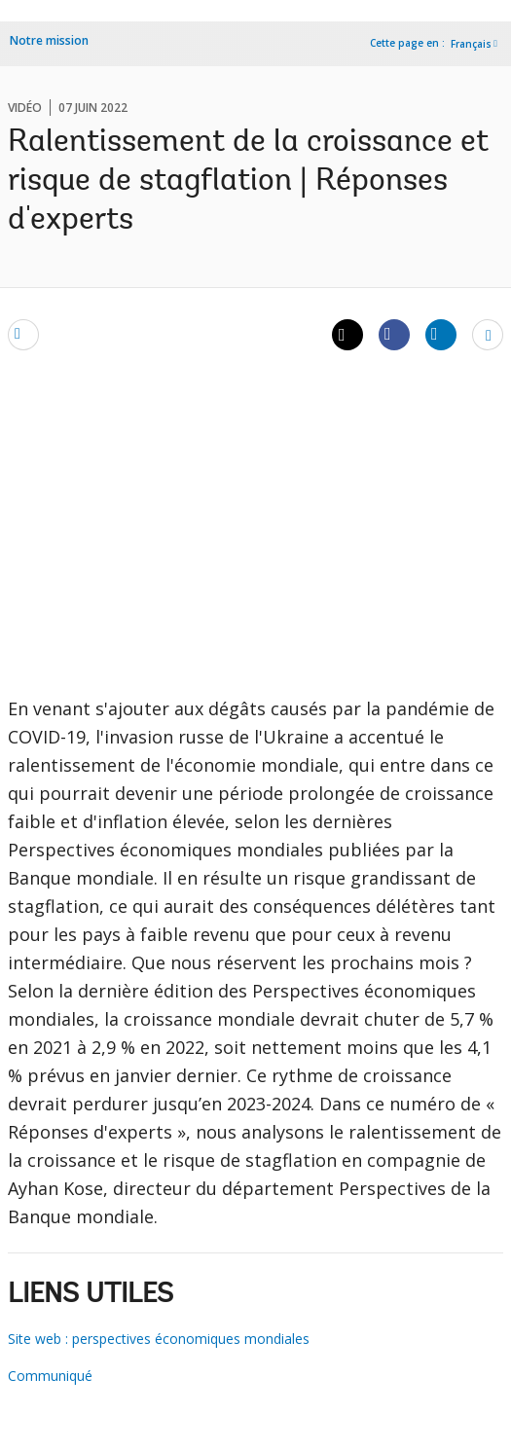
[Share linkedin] (440, 333)
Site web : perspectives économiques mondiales (159, 1338)
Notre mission (49, 40)
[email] (23, 333)
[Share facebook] (394, 333)
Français (471, 44)
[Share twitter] (347, 334)
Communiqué (50, 1375)
